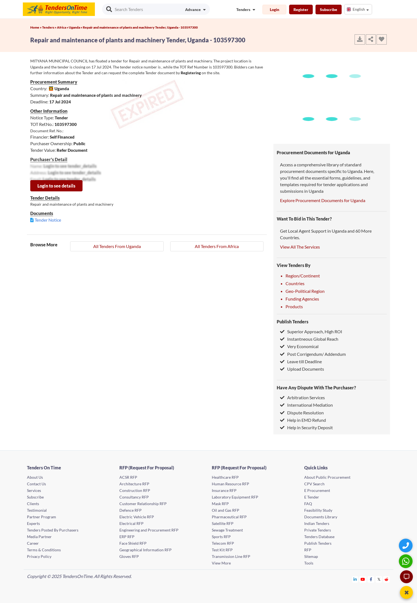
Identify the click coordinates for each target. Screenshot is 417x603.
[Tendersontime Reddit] (386, 579)
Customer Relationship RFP (143, 503)
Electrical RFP (131, 523)
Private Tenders (317, 530)
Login (274, 9)
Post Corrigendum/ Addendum (313, 354)
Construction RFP (134, 490)
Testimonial (37, 510)
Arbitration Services (302, 397)
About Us (35, 477)
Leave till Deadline (301, 361)
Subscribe (328, 9)
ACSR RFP (128, 477)
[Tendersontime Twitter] (378, 579)
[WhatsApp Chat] (406, 561)
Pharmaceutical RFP (229, 516)
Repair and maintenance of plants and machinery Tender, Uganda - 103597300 (140, 27)
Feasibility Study (318, 510)
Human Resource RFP (230, 483)
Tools (308, 563)
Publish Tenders (292, 321)
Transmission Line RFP (231, 556)
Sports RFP (221, 536)
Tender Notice (48, 219)
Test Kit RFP (222, 549)
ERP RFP (127, 536)
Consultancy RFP (134, 497)
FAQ (308, 503)
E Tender (311, 497)
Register (300, 9)
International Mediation (306, 404)
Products (294, 306)
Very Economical (299, 346)
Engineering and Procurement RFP (149, 530)
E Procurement (317, 490)
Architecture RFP (134, 483)
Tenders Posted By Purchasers (52, 530)
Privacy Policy (39, 556)
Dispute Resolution (302, 412)
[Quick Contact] (406, 545)
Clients (33, 503)
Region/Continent (303, 275)
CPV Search (314, 483)
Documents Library (320, 516)
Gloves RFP (129, 556)
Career (33, 543)
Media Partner (39, 536)
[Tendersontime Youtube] (363, 579)
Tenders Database (319, 536)
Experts (33, 523)
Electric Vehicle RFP (136, 516)
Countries (295, 283)
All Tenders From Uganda (117, 246)
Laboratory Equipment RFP (235, 497)
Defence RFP (130, 510)
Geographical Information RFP (145, 549)
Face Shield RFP (133, 543)
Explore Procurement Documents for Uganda (322, 200)
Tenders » (49, 27)
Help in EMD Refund (303, 420)
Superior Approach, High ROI (311, 331)
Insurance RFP (224, 490)
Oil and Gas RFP (225, 510)
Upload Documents (302, 368)
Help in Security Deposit (306, 427)
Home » (36, 27)
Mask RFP (220, 503)
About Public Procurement (327, 477)
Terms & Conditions (44, 549)
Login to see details (56, 185)
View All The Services (300, 246)
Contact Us (36, 483)
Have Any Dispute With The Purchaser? (316, 387)
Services (34, 490)
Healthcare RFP (225, 477)
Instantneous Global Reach (309, 339)
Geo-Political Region (305, 291)
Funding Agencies (302, 298)
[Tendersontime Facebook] (371, 579)
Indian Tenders (316, 523)
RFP (307, 549)
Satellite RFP (223, 523)
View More (221, 563)
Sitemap (311, 556)
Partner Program (41, 516)
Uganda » (76, 27)
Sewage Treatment (227, 530)
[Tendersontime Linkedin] (355, 579)
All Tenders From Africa (217, 246)
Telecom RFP (223, 543)
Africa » (63, 27)
